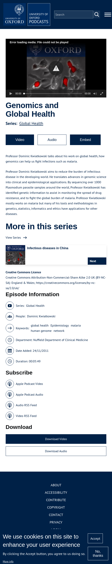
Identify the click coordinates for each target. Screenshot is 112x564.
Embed (85, 140)
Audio (51, 140)
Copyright (56, 507)
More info (8, 561)
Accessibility (56, 492)
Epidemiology (59, 325)
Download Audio (56, 451)
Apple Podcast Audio (29, 394)
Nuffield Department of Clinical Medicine (60, 340)
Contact (56, 515)
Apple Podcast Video (29, 384)
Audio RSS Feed (26, 405)
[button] (56, 68)
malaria (76, 325)
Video (19, 140)
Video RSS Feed (26, 416)
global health (39, 325)
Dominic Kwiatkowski (41, 316)
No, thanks (98, 554)
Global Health (31, 123)
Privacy (56, 522)
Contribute (56, 500)
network (59, 331)
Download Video (56, 439)
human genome (41, 331)
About (56, 485)
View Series (13, 237)
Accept (95, 538)
